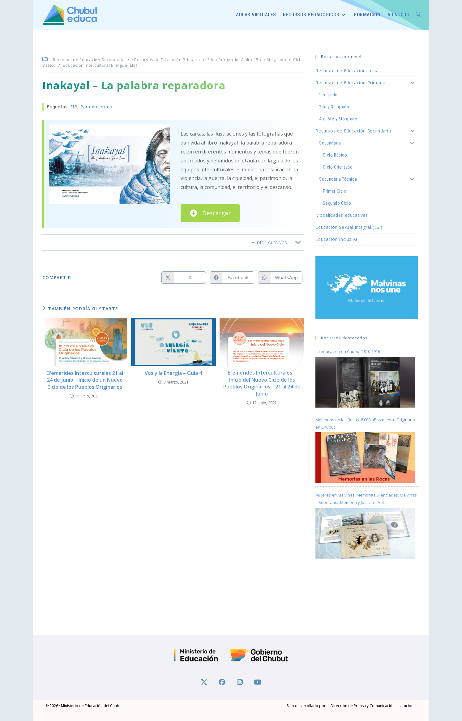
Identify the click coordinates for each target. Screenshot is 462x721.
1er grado (328, 94)
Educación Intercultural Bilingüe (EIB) (100, 65)
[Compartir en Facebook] (232, 277)
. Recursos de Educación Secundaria (88, 59)
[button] (173, 242)
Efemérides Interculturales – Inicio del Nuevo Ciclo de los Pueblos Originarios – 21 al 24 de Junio (262, 383)
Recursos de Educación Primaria (366, 83)
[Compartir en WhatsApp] (280, 277)
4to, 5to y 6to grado (338, 118)
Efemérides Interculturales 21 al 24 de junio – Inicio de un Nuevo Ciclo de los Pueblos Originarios (84, 380)
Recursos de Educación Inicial (347, 70)
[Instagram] (240, 681)
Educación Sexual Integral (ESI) (349, 227)
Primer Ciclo (334, 191)
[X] (204, 681)
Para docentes (96, 107)
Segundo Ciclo (337, 203)
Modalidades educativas (341, 215)
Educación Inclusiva (336, 239)
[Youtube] (258, 681)
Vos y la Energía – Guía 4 (173, 373)
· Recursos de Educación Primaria (166, 59)
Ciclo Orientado (338, 167)
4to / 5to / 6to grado (266, 59)
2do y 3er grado (334, 106)
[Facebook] (222, 681)
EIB (74, 107)
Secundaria (368, 143)
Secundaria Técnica (368, 179)
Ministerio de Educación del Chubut (92, 705)
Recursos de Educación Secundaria (366, 131)
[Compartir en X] (183, 277)
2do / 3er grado (223, 59)
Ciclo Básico (335, 155)
